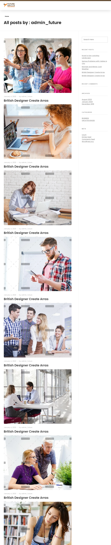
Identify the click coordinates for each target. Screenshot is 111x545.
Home (7, 16)
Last (18, 396)
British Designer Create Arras (93, 72)
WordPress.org (88, 141)
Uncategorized (88, 120)
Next (13, 396)
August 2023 (87, 99)
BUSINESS (85, 118)
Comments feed (88, 139)
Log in (84, 135)
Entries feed (86, 137)
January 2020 (87, 102)
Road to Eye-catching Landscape (90, 57)
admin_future (26, 69)
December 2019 (88, 104)
